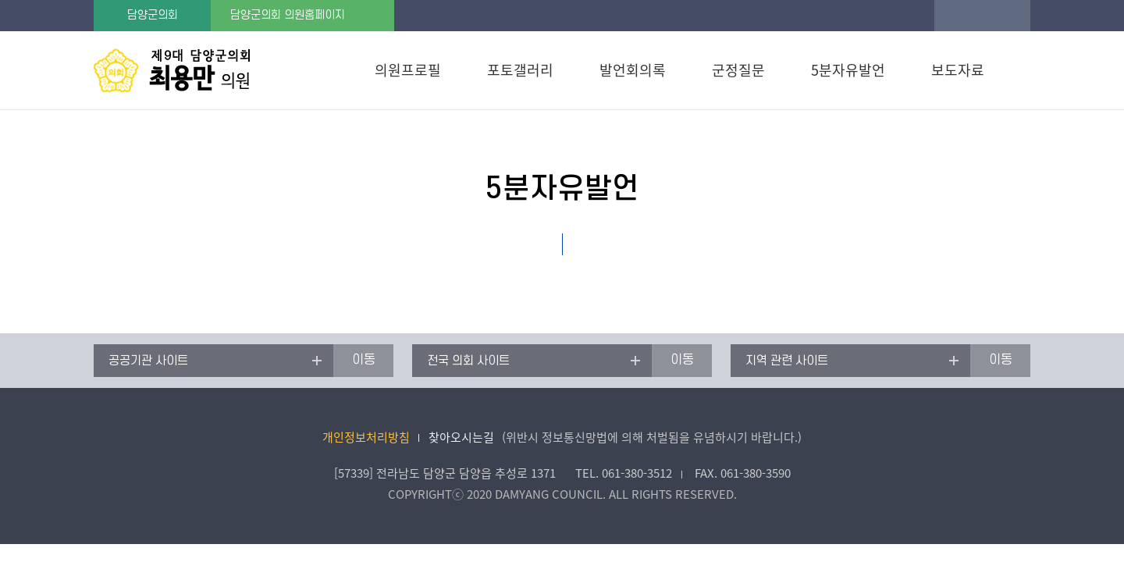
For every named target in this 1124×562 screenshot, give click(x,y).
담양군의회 (152, 15)
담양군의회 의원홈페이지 (287, 15)
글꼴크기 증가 (950, 15)
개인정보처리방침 (366, 437)
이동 (363, 360)
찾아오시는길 (461, 437)
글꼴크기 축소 (1013, 15)
